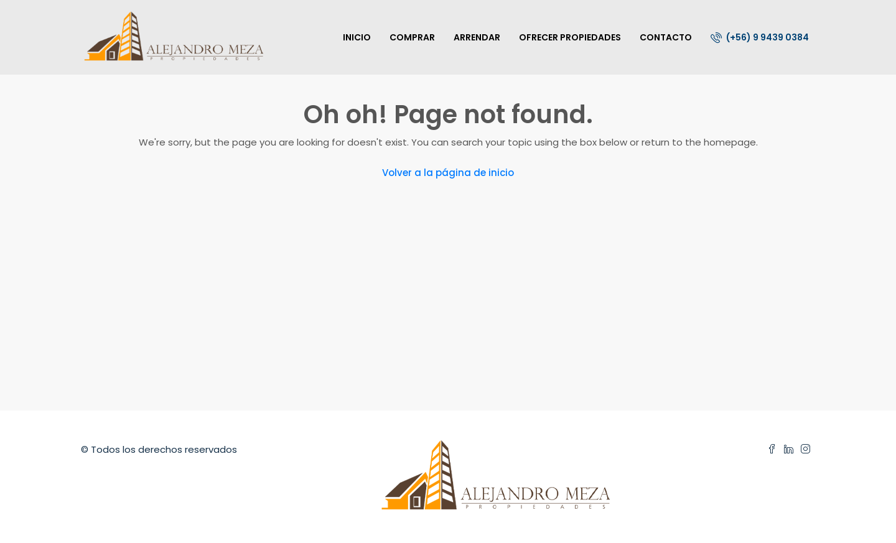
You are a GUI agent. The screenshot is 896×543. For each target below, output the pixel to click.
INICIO (357, 37)
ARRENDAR (477, 37)
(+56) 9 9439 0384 (760, 37)
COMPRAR (412, 37)
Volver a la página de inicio (448, 172)
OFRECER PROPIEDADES (570, 37)
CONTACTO (666, 37)
